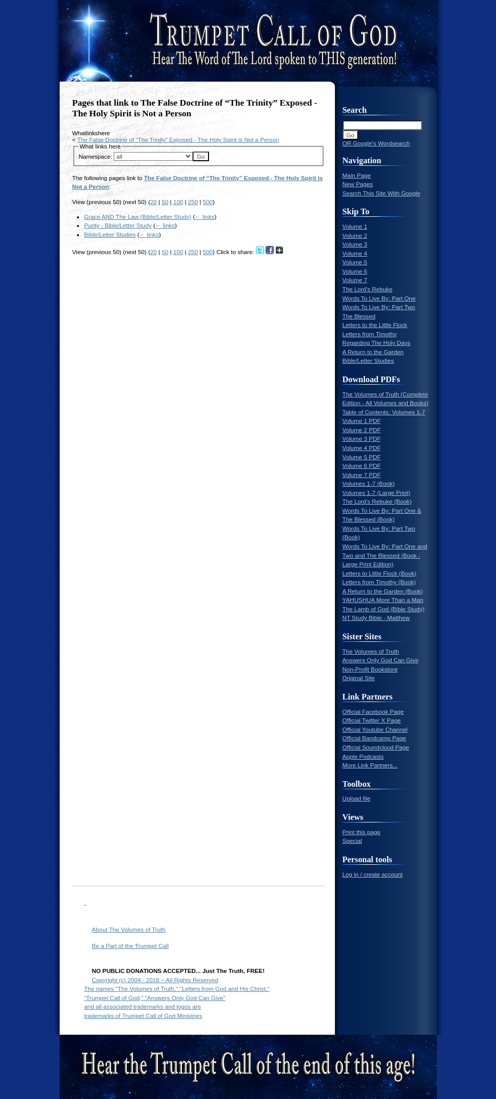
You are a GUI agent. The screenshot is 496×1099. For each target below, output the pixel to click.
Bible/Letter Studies (110, 234)
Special (352, 840)
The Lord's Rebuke (368, 289)
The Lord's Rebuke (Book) (377, 501)
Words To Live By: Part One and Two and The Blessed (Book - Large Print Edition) (385, 555)
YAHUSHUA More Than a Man (383, 599)
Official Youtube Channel (375, 729)
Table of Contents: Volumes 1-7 (384, 412)
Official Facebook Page (373, 711)
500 (208, 201)
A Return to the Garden (373, 351)
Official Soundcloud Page (376, 747)
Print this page (362, 832)
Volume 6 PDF (362, 465)
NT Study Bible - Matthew (376, 617)
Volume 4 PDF (362, 447)
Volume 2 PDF (362, 430)
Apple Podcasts (363, 756)
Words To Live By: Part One (379, 298)
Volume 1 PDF (362, 420)
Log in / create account (373, 874)
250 (193, 201)
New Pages (358, 184)
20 (153, 201)
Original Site (359, 678)
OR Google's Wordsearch (376, 143)
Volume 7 (355, 280)
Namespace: (95, 156)
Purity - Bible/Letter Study (118, 225)
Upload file (357, 798)
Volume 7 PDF (362, 474)
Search (355, 110)
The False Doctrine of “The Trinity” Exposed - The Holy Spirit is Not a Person (178, 139)
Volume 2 (355, 235)
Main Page (357, 175)
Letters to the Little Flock (375, 324)
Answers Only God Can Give (381, 660)
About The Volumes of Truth (129, 929)
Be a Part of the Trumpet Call (130, 945)
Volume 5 (355, 262)
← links (204, 216)
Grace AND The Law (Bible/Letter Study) (137, 216)
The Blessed (359, 316)
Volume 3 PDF (362, 438)
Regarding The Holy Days (377, 342)
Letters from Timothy (370, 334)
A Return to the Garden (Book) (383, 591)
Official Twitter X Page (372, 720)
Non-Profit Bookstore (370, 669)
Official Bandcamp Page (374, 738)
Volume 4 (355, 253)
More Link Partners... (370, 765)
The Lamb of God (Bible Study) (384, 609)
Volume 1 (355, 226)
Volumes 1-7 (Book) (369, 483)
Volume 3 (355, 244)
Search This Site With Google (382, 193)
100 (178, 201)
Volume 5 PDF (362, 457)
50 (165, 201)
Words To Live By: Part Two (379, 307)
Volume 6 (355, 271)
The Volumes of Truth (371, 651)
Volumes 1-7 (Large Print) (376, 492)
